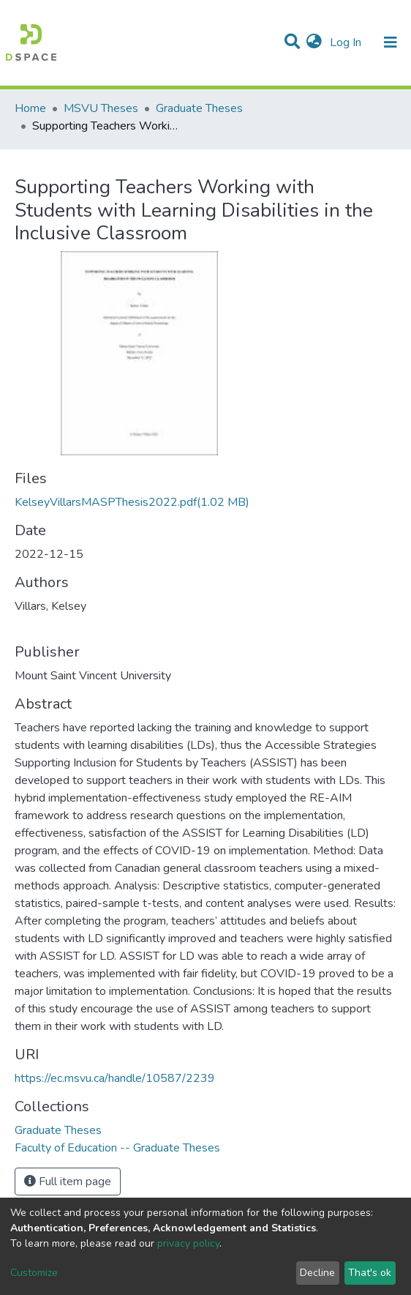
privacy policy (188, 1243)
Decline (317, 1273)
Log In (347, 42)
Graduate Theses (199, 108)
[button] (314, 42)
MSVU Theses (101, 108)
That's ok (369, 1273)
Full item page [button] (67, 1181)
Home (30, 108)
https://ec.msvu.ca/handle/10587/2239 (115, 1078)
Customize (34, 1273)
